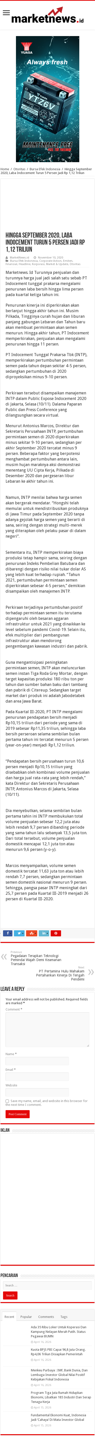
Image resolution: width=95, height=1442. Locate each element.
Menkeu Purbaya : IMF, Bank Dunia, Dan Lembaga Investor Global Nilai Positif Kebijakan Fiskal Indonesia (59, 1374)
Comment (14, 1009)
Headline (24, 264)
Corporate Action (50, 261)
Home (5, 169)
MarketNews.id (19, 257)
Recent (9, 1317)
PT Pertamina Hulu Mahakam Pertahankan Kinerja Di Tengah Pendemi (58, 973)
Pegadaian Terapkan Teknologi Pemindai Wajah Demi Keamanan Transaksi (37, 958)
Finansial (11, 264)
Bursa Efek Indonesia (45, 169)
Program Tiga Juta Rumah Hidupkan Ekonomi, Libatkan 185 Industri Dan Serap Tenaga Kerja (61, 1397)
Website (11, 1085)
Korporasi (38, 264)
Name (11, 1054)
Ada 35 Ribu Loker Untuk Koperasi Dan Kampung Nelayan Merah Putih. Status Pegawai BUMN (58, 1331)
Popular (26, 1317)
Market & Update (57, 264)
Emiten (67, 261)
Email (11, 1070)
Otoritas (19, 169)
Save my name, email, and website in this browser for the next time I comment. (47, 1103)
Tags (63, 1317)
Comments (46, 1317)
